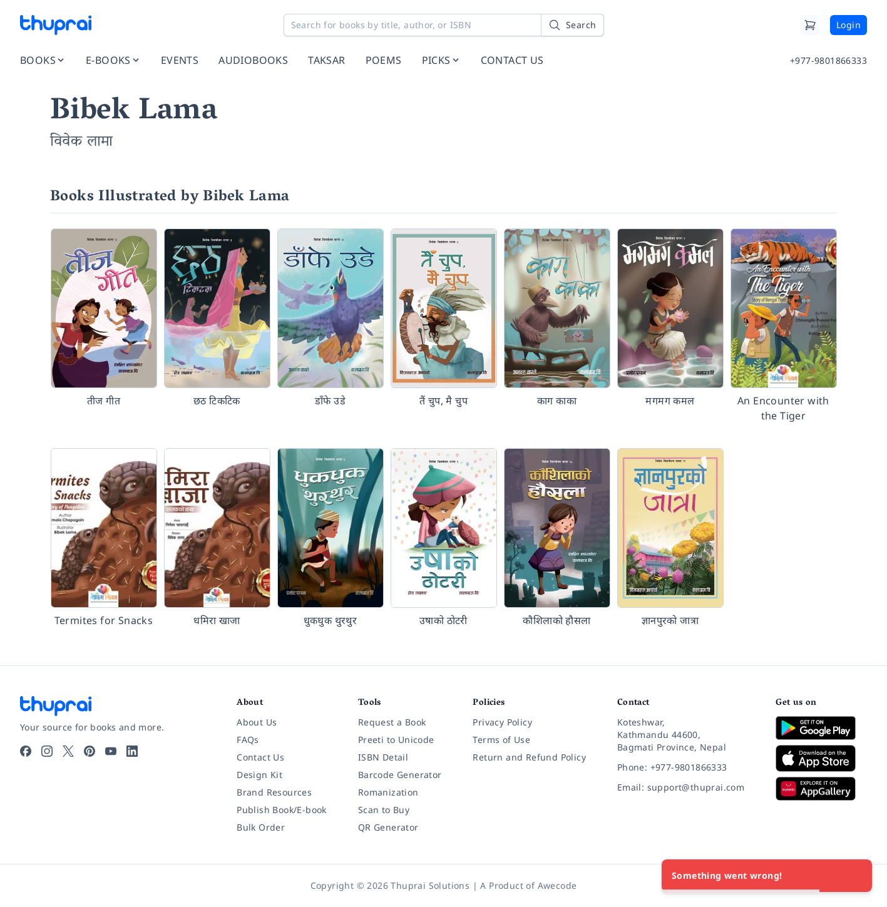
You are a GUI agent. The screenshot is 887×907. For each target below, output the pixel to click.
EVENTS (179, 60)
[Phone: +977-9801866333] (686, 767)
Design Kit (259, 775)
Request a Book (392, 722)
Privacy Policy (502, 722)
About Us (257, 722)
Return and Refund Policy (529, 757)
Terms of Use (501, 740)
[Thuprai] (55, 25)
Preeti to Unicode (396, 740)
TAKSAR (326, 60)
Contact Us (260, 757)
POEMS (384, 60)
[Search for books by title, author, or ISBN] (444, 25)
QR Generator (388, 827)
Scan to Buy (383, 810)
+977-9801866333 (828, 60)
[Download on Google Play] (821, 728)
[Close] (855, 875)
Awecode (557, 885)
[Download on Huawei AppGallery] (821, 789)
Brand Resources (274, 792)
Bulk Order (261, 827)
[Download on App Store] (821, 758)
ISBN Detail (383, 757)
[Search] (572, 25)
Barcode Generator (400, 775)
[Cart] (810, 25)
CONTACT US (512, 60)
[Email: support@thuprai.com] (686, 787)
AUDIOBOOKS (253, 60)
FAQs (248, 740)
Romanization (388, 792)
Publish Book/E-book (282, 810)
